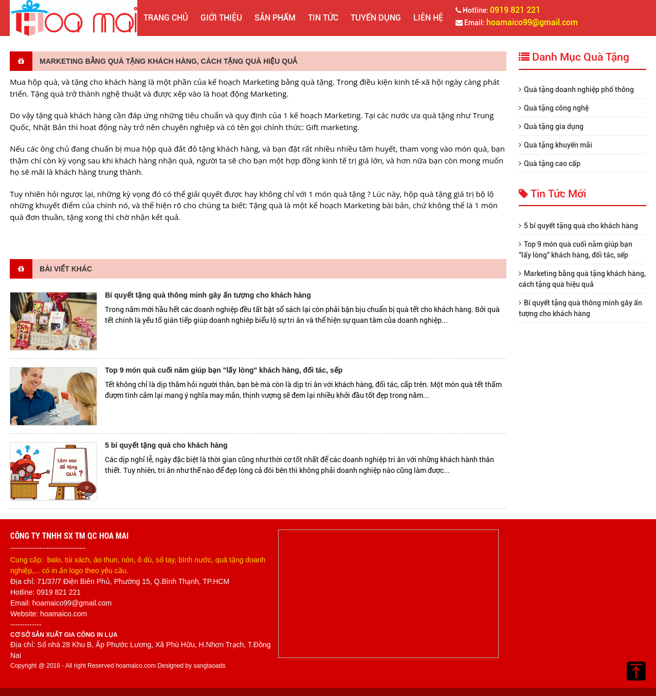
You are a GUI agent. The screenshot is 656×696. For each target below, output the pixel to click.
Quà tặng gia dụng (551, 126)
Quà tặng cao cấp (549, 163)
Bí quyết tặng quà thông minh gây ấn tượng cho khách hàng (208, 295)
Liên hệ (428, 18)
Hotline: (497, 10)
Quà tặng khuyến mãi (555, 145)
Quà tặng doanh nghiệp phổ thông (576, 89)
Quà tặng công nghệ (554, 108)
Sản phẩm (275, 18)
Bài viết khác (51, 269)
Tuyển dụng (376, 18)
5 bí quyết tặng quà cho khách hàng (166, 445)
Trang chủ (165, 18)
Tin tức (323, 18)
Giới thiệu (221, 18)
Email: (516, 22)
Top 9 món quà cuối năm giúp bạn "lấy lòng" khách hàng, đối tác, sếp (223, 370)
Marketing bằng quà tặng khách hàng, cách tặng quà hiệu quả (153, 61)
